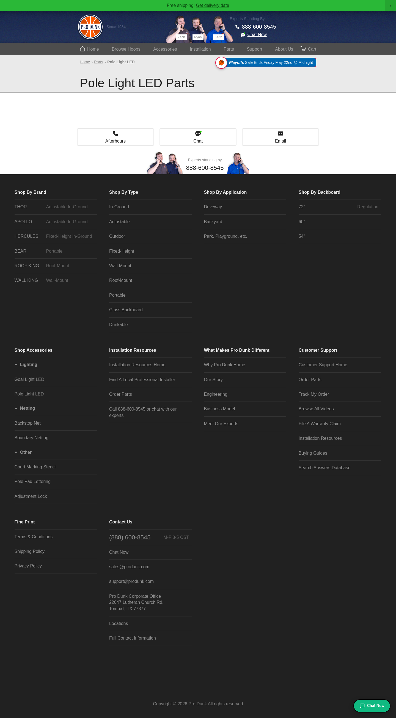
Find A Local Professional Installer (142, 379)
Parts (229, 49)
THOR (54, 207)
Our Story (213, 379)
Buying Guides (313, 453)
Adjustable (119, 221)
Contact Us (120, 522)
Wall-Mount (120, 265)
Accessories (165, 49)
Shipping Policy (30, 551)
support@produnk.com (131, 581)
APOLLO (54, 222)
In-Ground (119, 206)
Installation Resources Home (137, 364)
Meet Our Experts (221, 423)
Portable (117, 295)
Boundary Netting (32, 437)
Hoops (126, 49)
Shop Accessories (34, 350)
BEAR (54, 251)
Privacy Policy (28, 566)
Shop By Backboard (319, 192)
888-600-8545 (259, 27)
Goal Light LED (30, 379)
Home (93, 49)
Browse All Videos (316, 408)
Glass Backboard (126, 309)
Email (280, 141)
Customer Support (318, 350)
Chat (198, 141)
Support (254, 49)
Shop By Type (123, 192)
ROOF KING (54, 266)
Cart (312, 49)
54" (302, 236)
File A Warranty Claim (320, 423)
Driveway (213, 206)
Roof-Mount (120, 280)
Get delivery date (212, 5)
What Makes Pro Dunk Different (236, 350)
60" (302, 221)
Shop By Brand (30, 192)
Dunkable (118, 324)
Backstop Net (28, 423)
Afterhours (115, 141)
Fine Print (25, 522)
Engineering (215, 394)
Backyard (213, 221)
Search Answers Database (325, 467)
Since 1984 (116, 26)
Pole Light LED (29, 394)
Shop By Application (225, 192)
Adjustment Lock (31, 496)
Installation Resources (132, 350)
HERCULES (54, 236)
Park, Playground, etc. (225, 236)
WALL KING (54, 280)
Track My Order (314, 394)
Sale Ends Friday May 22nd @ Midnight (266, 62)
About (284, 49)
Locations (118, 623)
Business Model (219, 408)
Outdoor (117, 236)
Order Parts (120, 394)
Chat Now (257, 34)
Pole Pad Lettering (33, 481)
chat (156, 409)
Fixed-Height (121, 251)
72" (338, 207)
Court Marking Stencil (36, 467)
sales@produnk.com (129, 566)
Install (200, 49)
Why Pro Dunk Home (224, 364)
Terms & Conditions (34, 536)
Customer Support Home (323, 364)
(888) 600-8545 (149, 537)
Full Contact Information (132, 638)
